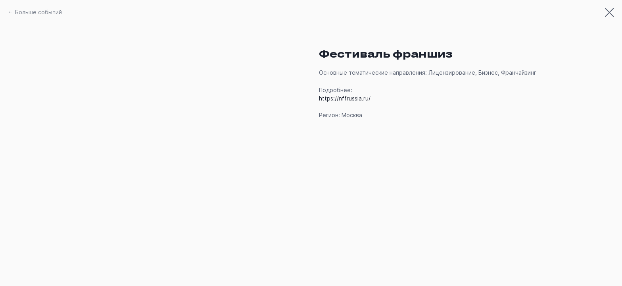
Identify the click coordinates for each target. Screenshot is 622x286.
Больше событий (38, 12)
